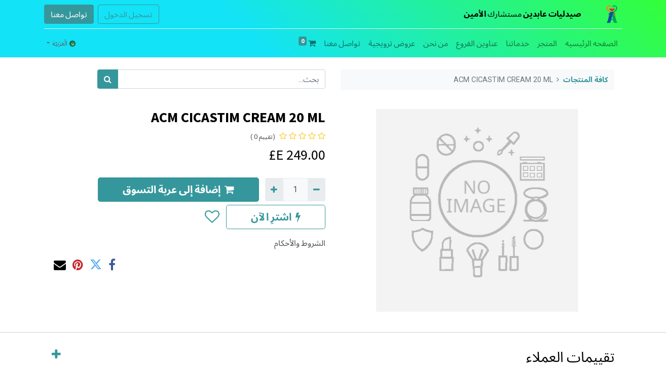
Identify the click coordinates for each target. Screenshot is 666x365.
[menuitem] (591, 43)
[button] (212, 217)
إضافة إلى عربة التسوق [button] (178, 189)
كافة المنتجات (585, 80)
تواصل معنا (69, 14)
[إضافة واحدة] (274, 189)
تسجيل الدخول (128, 14)
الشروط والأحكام (299, 243)
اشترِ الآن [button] (276, 216)
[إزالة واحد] (316, 189)
